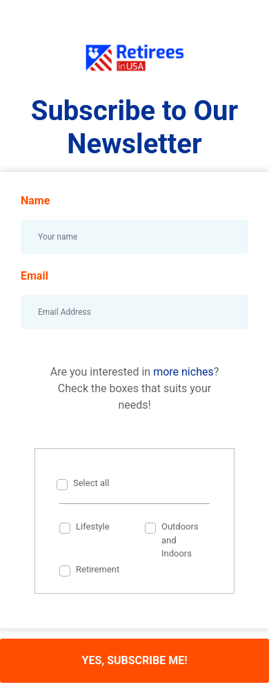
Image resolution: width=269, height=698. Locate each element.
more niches (183, 371)
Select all (91, 483)
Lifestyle (93, 526)
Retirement (97, 569)
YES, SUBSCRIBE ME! (134, 660)
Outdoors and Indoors (180, 540)
